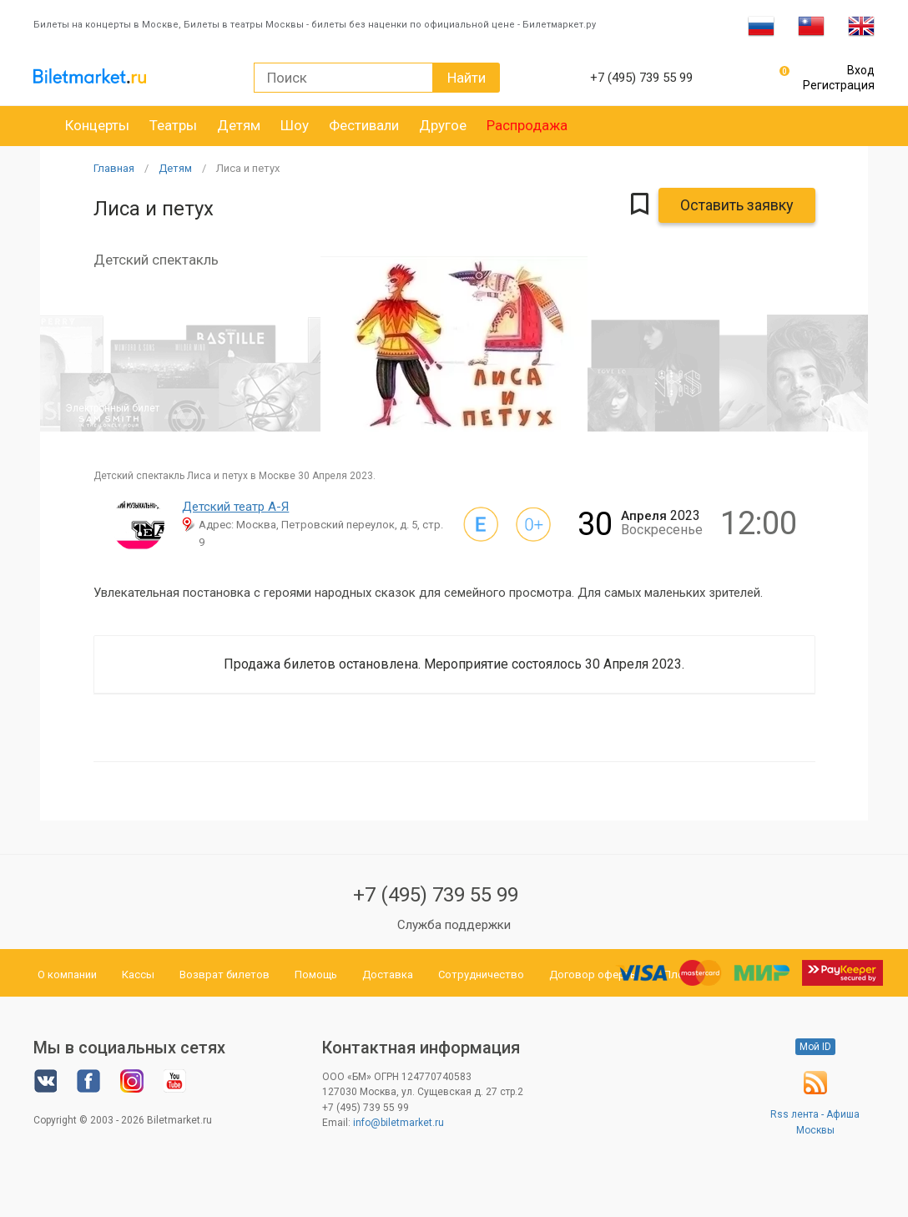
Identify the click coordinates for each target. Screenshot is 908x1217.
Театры (173, 125)
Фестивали (364, 125)
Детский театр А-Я (235, 506)
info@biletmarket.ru (398, 1123)
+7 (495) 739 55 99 (435, 895)
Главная (113, 168)
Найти (466, 77)
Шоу (294, 125)
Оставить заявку (737, 205)
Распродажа (527, 125)
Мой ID (815, 1047)
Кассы (138, 974)
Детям (238, 125)
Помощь (316, 974)
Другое (443, 125)
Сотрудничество (481, 974)
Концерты (97, 125)
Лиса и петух (248, 168)
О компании (67, 974)
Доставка (387, 974)
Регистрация (839, 85)
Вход (861, 70)
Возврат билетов (224, 974)
